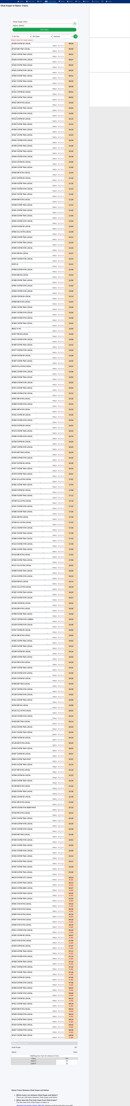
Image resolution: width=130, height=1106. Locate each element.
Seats (70, 1)
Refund (95, 1)
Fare (77, 1)
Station (86, 1)
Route (61, 1)
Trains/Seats (50, 1)
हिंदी (102, 1)
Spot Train (30, 1)
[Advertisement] (109, 20)
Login (108, 1)
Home (20, 1)
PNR (39, 1)
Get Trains (44, 30)
